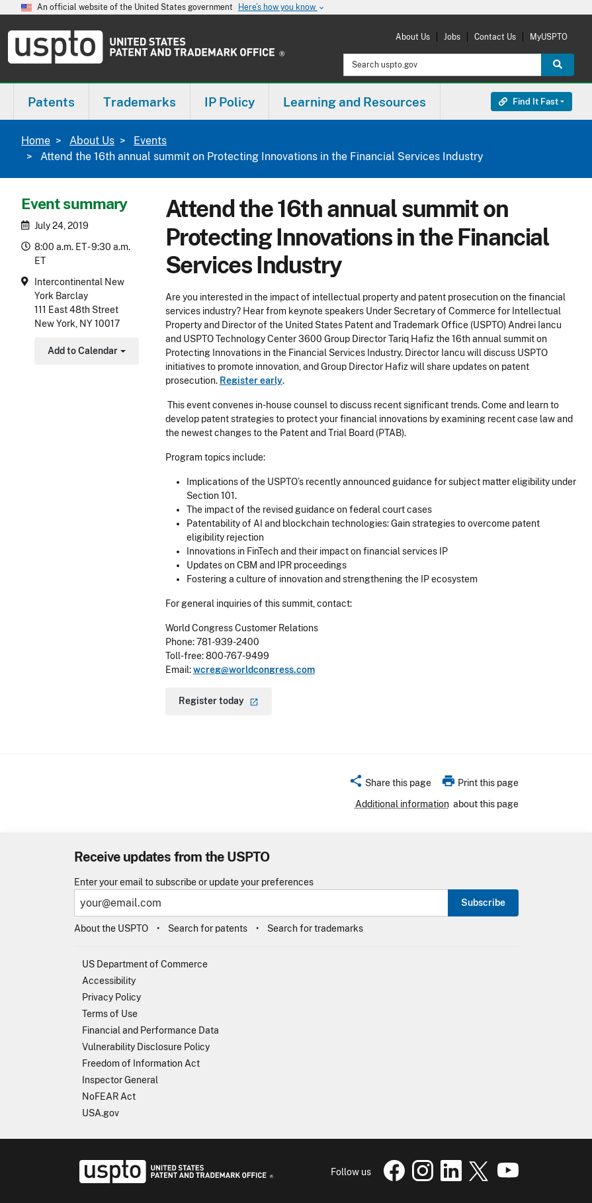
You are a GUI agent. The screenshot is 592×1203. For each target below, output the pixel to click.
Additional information (402, 804)
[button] (390, 785)
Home (35, 140)
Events (150, 140)
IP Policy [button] (229, 102)
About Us (413, 37)
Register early (251, 380)
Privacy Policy (111, 997)
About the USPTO (111, 928)
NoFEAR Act (109, 1096)
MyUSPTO (549, 37)
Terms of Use (110, 1013)
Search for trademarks (315, 928)
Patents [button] (51, 102)
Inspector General (120, 1080)
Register (219, 700)
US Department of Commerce (145, 964)
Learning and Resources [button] (354, 102)
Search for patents (207, 928)
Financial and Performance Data (150, 1030)
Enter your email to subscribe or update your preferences (194, 882)
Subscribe (483, 902)
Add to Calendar (85, 352)
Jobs (452, 37)
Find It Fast (528, 102)
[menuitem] (51, 101)
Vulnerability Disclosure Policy (146, 1047)
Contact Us (495, 37)
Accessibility (109, 980)
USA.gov (100, 1113)
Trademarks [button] (139, 102)
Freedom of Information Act (141, 1063)
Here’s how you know (281, 7)
